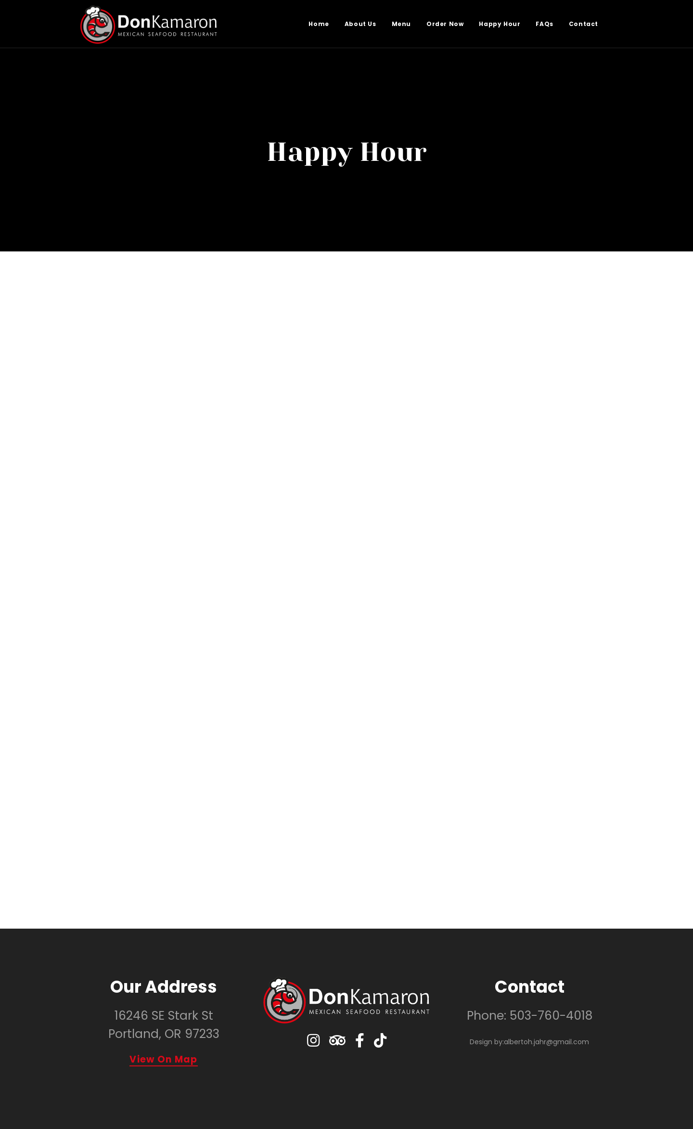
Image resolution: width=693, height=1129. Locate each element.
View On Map (163, 1060)
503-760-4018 (551, 1015)
